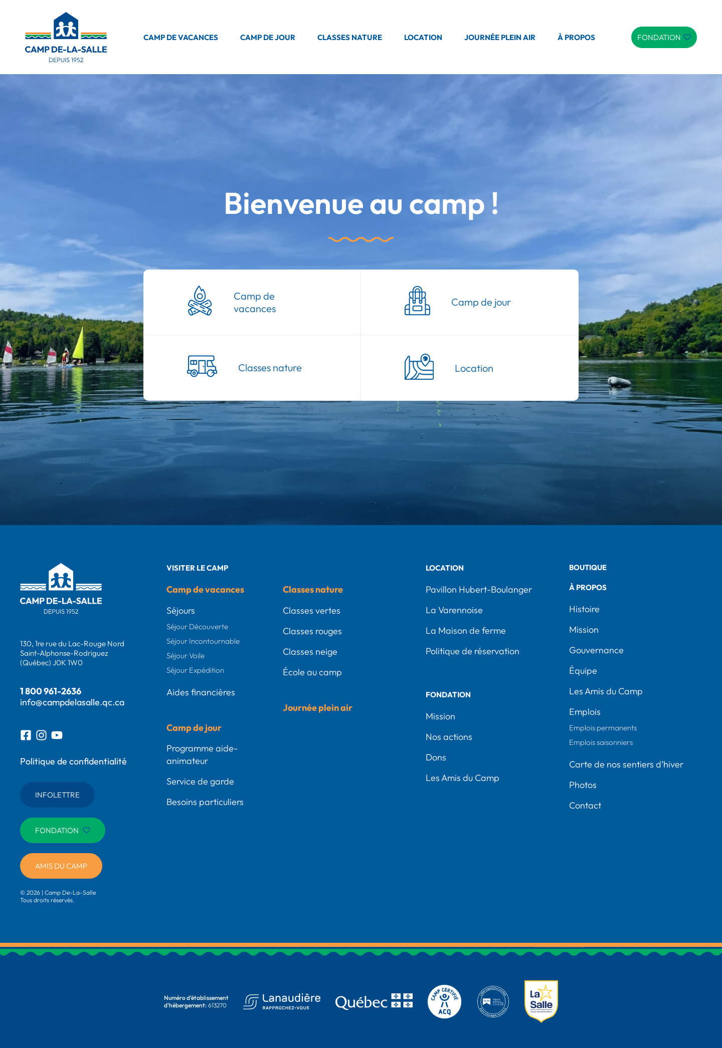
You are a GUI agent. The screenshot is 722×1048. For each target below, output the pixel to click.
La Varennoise (454, 610)
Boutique (589, 568)
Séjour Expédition (195, 670)
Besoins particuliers (205, 802)
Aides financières (200, 692)
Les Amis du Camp (462, 777)
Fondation (448, 694)
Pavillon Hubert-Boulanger (479, 589)
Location (423, 37)
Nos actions (449, 736)
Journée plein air (499, 37)
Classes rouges (312, 631)
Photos (583, 785)
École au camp (312, 672)
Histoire (584, 609)
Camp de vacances (180, 37)
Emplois (585, 711)
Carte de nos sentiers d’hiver (626, 764)
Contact (585, 805)
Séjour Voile (185, 655)
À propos (576, 37)
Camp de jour (267, 37)
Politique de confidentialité (73, 761)
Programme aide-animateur (202, 754)
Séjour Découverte (197, 626)
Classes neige (310, 651)
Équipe (583, 670)
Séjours (180, 610)
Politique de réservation (472, 651)
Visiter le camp (197, 568)
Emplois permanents (603, 727)
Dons (436, 757)
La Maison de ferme (466, 630)
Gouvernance (596, 650)
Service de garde (200, 781)
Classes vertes (311, 610)
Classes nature (349, 37)
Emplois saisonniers (601, 742)
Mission (440, 716)
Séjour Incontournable (203, 641)
